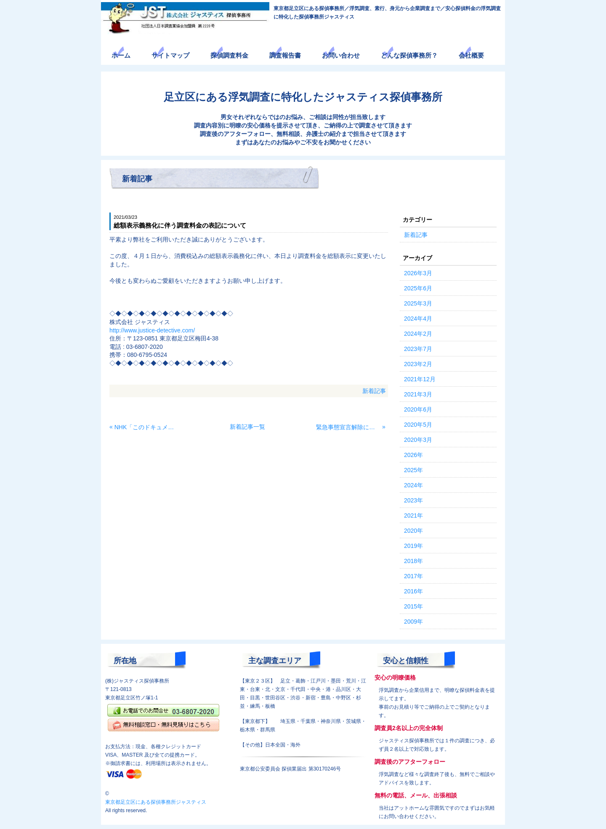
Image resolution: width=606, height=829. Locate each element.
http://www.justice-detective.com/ (152, 330)
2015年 (413, 606)
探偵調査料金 (229, 55)
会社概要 (471, 55)
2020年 (413, 530)
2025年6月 (418, 288)
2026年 (413, 455)
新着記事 (374, 391)
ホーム (121, 55)
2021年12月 (420, 379)
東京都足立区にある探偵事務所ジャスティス (155, 802)
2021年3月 (418, 394)
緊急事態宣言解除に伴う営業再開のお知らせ (348, 427)
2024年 (413, 485)
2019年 (413, 545)
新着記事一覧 (247, 426)
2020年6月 (418, 409)
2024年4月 (418, 318)
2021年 (413, 515)
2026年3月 (418, 273)
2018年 (413, 561)
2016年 (413, 591)
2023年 (413, 500)
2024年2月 (418, 333)
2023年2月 (418, 364)
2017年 (413, 576)
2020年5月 (418, 424)
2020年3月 (418, 439)
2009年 (413, 621)
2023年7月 (418, 348)
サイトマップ (170, 55)
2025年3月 (418, 303)
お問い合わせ (341, 55)
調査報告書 (285, 55)
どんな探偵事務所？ (409, 55)
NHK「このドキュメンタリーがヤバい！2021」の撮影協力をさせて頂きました (146, 427)
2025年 (413, 470)
